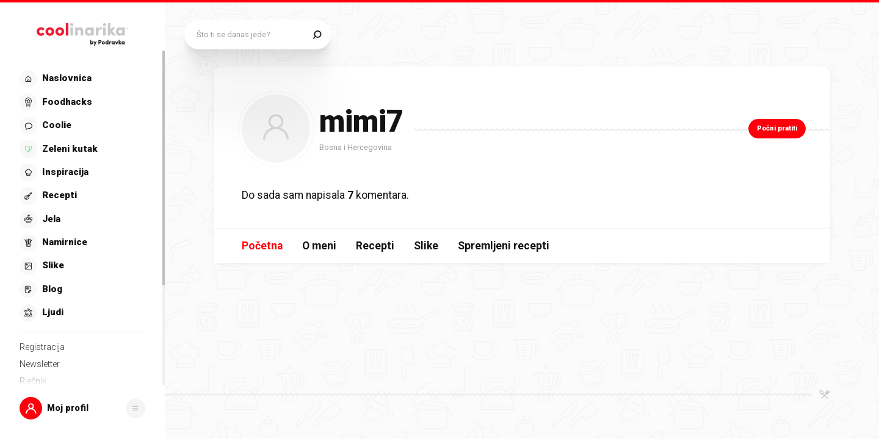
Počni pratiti (777, 128)
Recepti (375, 246)
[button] (82, 408)
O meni (319, 246)
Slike (426, 246)
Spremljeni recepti (503, 246)
